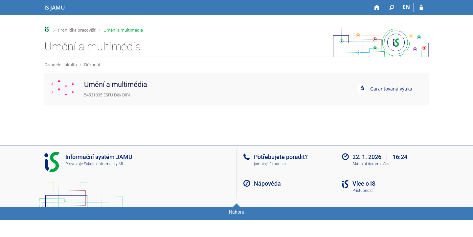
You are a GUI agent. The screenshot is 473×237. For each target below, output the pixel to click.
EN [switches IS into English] (406, 7)
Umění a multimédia (123, 30)
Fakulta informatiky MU (104, 164)
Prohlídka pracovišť (77, 30)
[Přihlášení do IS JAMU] (421, 7)
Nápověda (267, 183)
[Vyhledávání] (391, 7)
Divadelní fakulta (60, 64)
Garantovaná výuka (391, 89)
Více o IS (363, 183)
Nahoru (236, 212)
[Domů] (377, 7)
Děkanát (92, 64)
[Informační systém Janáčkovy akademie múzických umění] (54, 7)
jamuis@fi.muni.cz (270, 164)
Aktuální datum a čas (370, 164)
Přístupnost (362, 190)
